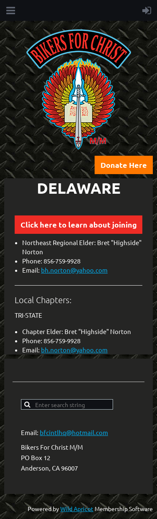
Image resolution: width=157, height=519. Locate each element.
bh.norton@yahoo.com (74, 270)
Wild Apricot (76, 508)
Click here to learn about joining (79, 224)
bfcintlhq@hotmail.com (74, 432)
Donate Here (123, 165)
